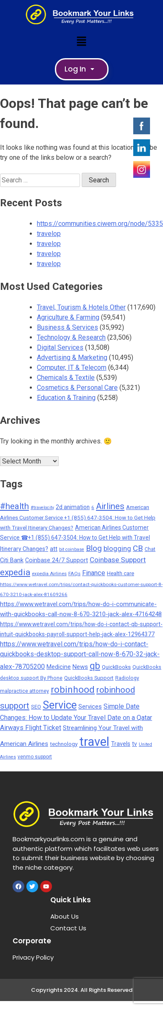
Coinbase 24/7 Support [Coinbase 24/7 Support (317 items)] (56, 560)
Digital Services (60, 347)
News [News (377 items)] (80, 667)
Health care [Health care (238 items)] (120, 573)
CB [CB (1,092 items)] (138, 548)
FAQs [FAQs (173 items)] (74, 573)
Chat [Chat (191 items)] (150, 549)
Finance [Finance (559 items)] (93, 573)
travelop (49, 234)
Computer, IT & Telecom (71, 367)
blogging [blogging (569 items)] (117, 549)
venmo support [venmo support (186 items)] (35, 757)
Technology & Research (71, 337)
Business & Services (67, 327)
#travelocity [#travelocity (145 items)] (42, 507)
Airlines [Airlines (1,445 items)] (110, 506)
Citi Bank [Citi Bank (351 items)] (11, 560)
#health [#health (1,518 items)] (14, 506)
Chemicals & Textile (66, 378)
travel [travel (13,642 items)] (94, 742)
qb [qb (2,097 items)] (95, 666)
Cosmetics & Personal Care (77, 388)
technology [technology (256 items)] (64, 744)
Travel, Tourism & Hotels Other (81, 307)
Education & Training (66, 398)
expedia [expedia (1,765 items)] (15, 572)
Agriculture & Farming (68, 317)
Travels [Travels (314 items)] (120, 743)
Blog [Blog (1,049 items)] (94, 548)
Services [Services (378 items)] (90, 706)
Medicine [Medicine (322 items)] (59, 666)
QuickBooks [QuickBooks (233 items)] (116, 667)
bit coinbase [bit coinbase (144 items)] (71, 549)
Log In (82, 69)
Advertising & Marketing (72, 357)
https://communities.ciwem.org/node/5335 (100, 224)
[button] (81, 41)
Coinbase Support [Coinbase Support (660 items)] (118, 560)
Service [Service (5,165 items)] (60, 705)
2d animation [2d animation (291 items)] (73, 507)
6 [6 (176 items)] (92, 507)
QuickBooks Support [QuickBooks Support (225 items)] (89, 678)
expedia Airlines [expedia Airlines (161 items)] (49, 573)
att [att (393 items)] (53, 549)
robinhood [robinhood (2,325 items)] (73, 689)
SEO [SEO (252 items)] (36, 707)
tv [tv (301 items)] (134, 743)
